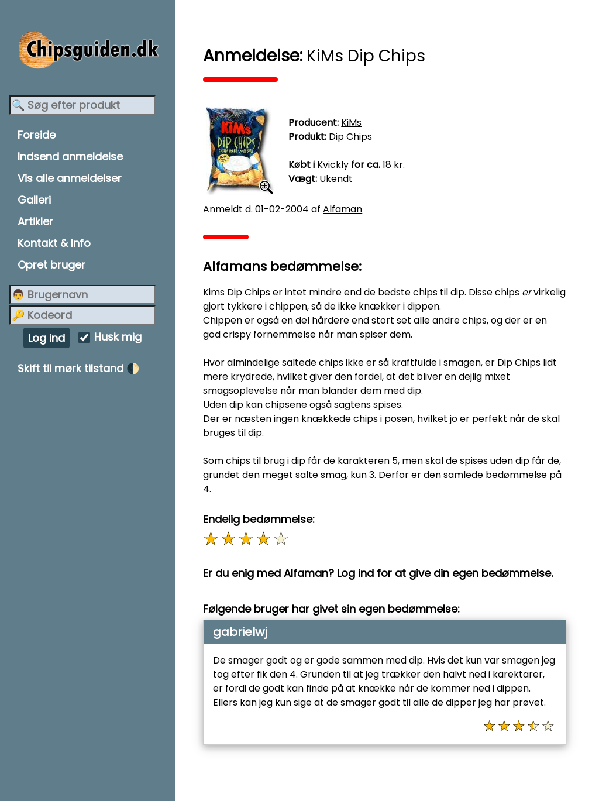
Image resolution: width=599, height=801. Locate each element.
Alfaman (347, 209)
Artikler (35, 221)
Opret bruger (51, 264)
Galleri (34, 199)
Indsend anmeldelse (70, 156)
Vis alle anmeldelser (70, 178)
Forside (37, 135)
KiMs (356, 122)
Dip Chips (355, 136)
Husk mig (118, 337)
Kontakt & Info (54, 243)
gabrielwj (245, 632)
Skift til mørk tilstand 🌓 (78, 368)
